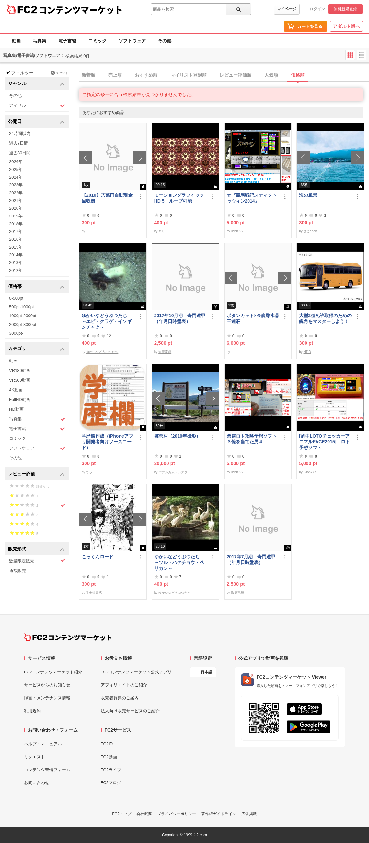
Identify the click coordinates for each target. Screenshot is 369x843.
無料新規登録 (345, 9)
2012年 (16, 270)
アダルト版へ (346, 26)
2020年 (16, 208)
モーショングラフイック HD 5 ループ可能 (180, 198)
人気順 (271, 75)
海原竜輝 (164, 352)
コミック (97, 40)
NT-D (307, 352)
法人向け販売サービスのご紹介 (130, 710)
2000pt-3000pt (22, 324)
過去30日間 (19, 152)
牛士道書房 (94, 592)
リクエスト (34, 756)
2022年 (16, 192)
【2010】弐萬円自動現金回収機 (107, 198)
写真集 (39, 40)
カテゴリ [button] (36, 349)
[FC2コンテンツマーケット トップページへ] (68, 637)
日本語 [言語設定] (206, 672)
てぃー (91, 472)
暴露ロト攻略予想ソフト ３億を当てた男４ (253, 438)
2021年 (16, 200)
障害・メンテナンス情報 (47, 697)
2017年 (16, 231)
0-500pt (16, 298)
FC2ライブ (111, 769)
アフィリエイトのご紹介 (124, 684)
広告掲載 (249, 814)
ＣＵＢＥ (164, 231)
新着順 (88, 75)
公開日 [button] (36, 122)
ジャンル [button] (36, 84)
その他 (164, 40)
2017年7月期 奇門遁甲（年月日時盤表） (251, 559)
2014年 (16, 254)
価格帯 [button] (36, 287)
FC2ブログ (111, 782)
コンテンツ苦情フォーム (47, 769)
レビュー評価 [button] (36, 474)
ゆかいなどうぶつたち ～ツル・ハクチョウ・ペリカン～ (179, 562)
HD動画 (16, 409)
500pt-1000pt (21, 307)
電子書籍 (67, 40)
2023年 (16, 185)
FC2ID (107, 743)
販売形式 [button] (36, 549)
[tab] (224, 75)
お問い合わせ (36, 782)
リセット (59, 73)
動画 (16, 40)
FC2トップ (121, 814)
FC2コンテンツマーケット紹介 (53, 672)
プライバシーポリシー (176, 814)
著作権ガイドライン (218, 814)
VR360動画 (19, 380)
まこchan (310, 231)
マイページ (286, 9)
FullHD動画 (19, 399)
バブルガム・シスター (174, 472)
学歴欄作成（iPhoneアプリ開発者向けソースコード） (107, 441)
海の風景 (308, 195)
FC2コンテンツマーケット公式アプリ (136, 672)
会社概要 (144, 814)
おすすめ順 (146, 75)
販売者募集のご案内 (120, 697)
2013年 (16, 262)
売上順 (115, 75)
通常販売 (17, 570)
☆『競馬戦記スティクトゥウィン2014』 (252, 198)
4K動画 (16, 389)
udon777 (237, 231)
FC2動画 (109, 756)
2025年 (16, 169)
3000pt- (16, 333)
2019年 (16, 216)
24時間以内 (19, 133)
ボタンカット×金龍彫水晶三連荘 (253, 318)
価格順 (298, 75)
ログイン (317, 9)
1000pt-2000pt (22, 315)
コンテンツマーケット (81, 10)
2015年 (16, 247)
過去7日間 (18, 143)
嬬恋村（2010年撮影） (177, 435)
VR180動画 (19, 370)
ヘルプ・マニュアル (43, 743)
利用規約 (32, 710)
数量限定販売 (37, 560)
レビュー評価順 (235, 75)
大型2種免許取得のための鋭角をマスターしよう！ (325, 318)
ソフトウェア (132, 40)
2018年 (16, 223)
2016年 (16, 239)
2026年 (16, 161)
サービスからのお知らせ (47, 684)
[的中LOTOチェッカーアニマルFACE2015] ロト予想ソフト (324, 441)
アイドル (37, 105)
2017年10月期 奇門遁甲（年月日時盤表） (180, 318)
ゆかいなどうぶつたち (102, 352)
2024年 (16, 177)
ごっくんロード (97, 556)
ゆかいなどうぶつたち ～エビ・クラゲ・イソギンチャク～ (107, 321)
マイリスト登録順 (188, 75)
